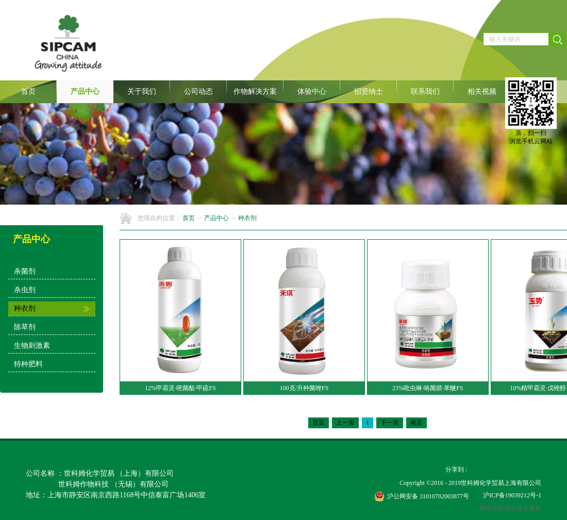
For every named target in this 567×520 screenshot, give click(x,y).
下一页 (389, 422)
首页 (28, 91)
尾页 (416, 422)
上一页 (345, 422)
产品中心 (216, 218)
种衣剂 (247, 218)
